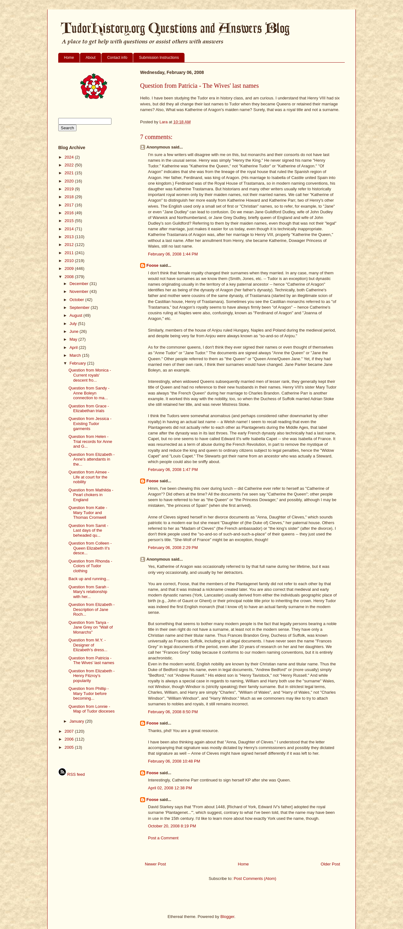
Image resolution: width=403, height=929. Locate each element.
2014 (70, 229)
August (76, 315)
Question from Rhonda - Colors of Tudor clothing (90, 566)
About (90, 57)
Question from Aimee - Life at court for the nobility (88, 477)
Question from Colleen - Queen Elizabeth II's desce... (89, 548)
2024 (70, 157)
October (77, 299)
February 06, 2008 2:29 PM (173, 547)
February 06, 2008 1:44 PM (173, 254)
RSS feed (71, 774)
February (78, 363)
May (74, 339)
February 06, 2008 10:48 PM (174, 761)
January (77, 721)
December (80, 283)
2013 (70, 236)
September (80, 307)
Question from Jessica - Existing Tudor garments (89, 423)
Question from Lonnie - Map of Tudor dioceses (91, 709)
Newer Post (155, 864)
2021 (70, 173)
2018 (70, 196)
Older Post (330, 864)
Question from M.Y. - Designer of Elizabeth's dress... (87, 645)
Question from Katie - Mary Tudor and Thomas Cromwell (87, 512)
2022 (70, 165)
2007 (70, 731)
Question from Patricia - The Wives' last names (91, 660)
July (74, 323)
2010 (70, 260)
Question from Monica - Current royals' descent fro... (89, 375)
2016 (70, 212)
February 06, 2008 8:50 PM (173, 711)
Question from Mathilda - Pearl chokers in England (90, 495)
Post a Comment (163, 838)
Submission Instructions (159, 57)
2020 (70, 181)
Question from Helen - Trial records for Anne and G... (90, 441)
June (75, 331)
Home (69, 57)
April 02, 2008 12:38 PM (170, 788)
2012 (70, 244)
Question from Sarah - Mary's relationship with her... (88, 592)
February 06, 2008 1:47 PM (173, 469)
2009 (70, 268)
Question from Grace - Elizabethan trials (88, 408)
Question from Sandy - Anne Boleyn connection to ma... (88, 393)
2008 (70, 276)
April (74, 347)
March (76, 355)
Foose (152, 265)
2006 (70, 739)
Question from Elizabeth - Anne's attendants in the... (91, 459)
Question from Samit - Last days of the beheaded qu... (88, 530)
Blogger (227, 916)
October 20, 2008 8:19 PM (172, 826)
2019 (70, 189)
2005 (70, 747)
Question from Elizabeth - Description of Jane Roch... (91, 609)
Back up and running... (88, 578)
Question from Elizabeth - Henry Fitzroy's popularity (91, 676)
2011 (70, 252)
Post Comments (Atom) (255, 878)
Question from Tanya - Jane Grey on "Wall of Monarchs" (90, 627)
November (80, 291)
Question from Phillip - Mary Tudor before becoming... (88, 693)
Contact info (117, 57)
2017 (70, 205)
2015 (70, 220)
